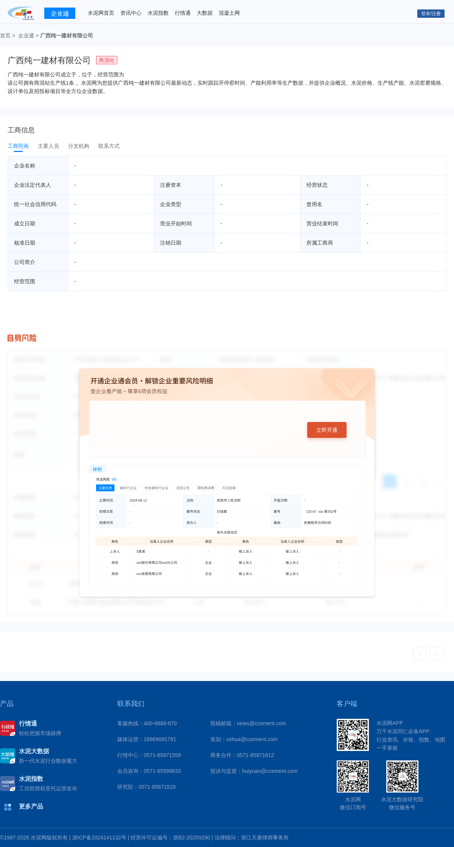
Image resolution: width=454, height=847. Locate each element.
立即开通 (326, 430)
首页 (5, 36)
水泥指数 (158, 13)
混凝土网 (229, 13)
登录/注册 (430, 13)
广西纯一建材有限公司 (66, 36)
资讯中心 (130, 13)
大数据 (205, 13)
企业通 (26, 36)
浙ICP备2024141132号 (99, 838)
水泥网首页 (101, 13)
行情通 (183, 13)
